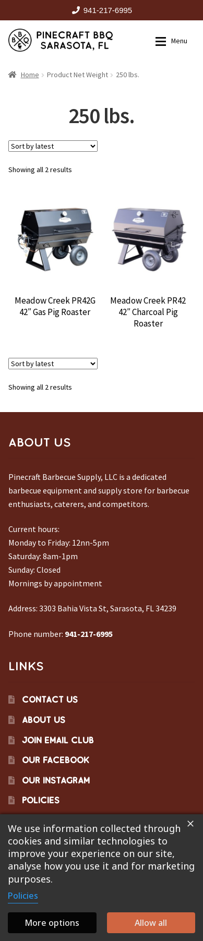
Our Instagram (56, 780)
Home (30, 74)
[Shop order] (53, 146)
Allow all (151, 922)
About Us (43, 720)
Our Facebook (55, 760)
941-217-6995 (100, 10)
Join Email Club (58, 740)
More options (52, 922)
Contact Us (50, 699)
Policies (40, 800)
